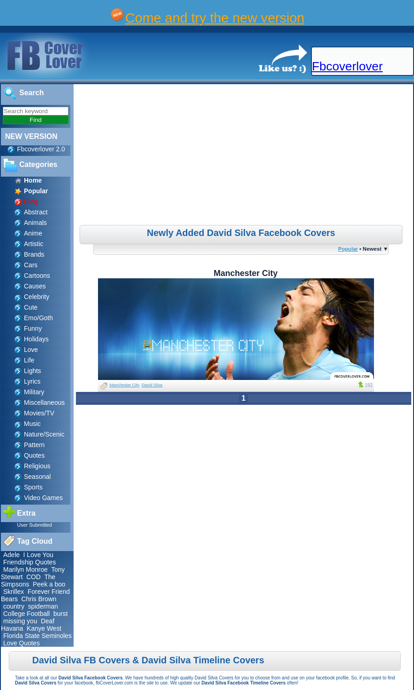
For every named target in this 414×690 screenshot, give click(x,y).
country (13, 606)
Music (32, 423)
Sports (33, 487)
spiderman (43, 606)
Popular (348, 249)
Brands (34, 254)
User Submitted (34, 525)
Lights (32, 370)
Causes (35, 286)
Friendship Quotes (29, 562)
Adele (11, 554)
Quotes (34, 455)
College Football (26, 613)
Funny (33, 328)
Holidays (36, 339)
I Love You (38, 554)
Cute (31, 307)
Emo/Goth (38, 318)
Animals (35, 222)
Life (29, 360)
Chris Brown (38, 599)
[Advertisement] (245, 156)
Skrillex (13, 591)
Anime (33, 233)
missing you (20, 621)
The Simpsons (28, 580)
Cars (31, 265)
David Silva (152, 385)
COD (33, 577)
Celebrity (36, 296)
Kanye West (44, 628)
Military (34, 392)
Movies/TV (39, 413)
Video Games (43, 497)
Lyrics (32, 381)
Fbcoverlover (347, 66)
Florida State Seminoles (37, 635)
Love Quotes (21, 643)
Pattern (34, 444)
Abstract (35, 212)
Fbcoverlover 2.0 (41, 149)
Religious (37, 466)
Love (31, 349)
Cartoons (37, 275)
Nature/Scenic (44, 434)
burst (60, 613)
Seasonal (37, 476)
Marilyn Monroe (25, 569)
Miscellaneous (44, 402)
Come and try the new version (215, 17)
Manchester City (124, 385)
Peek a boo (49, 584)
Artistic (33, 243)
